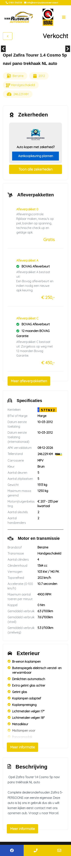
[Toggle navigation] (64, 17)
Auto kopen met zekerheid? (36, 147)
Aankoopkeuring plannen (35, 156)
